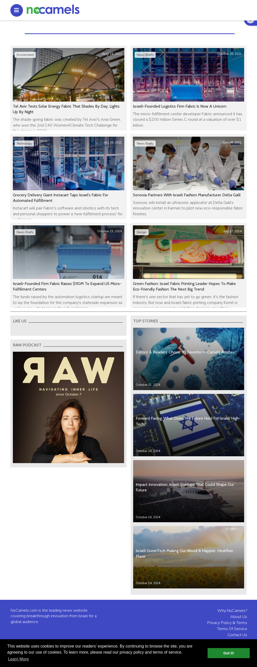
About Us (238, 617)
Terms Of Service (232, 629)
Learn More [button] (18, 659)
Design (142, 232)
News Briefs (145, 55)
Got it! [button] (228, 653)
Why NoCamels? (232, 610)
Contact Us (237, 635)
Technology (24, 143)
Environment (25, 55)
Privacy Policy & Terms (227, 623)
